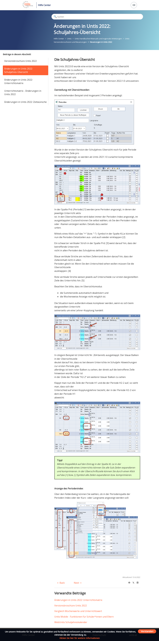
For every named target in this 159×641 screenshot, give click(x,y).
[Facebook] (130, 582)
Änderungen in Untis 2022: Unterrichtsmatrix (18, 81)
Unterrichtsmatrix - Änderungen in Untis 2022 (22, 92)
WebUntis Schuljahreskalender (70, 622)
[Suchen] (97, 17)
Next (77, 582)
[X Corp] (134, 582)
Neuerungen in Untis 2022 (101, 42)
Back (61, 582)
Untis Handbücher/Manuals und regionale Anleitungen (98, 38)
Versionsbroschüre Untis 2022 (20, 61)
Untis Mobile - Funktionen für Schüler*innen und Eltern (84, 616)
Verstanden (147, 631)
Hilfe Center (44, 5)
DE (134, 5)
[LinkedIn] (138, 582)
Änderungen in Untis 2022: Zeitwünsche (25, 102)
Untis (69, 38)
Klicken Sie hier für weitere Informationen (79, 638)
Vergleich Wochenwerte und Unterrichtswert (78, 611)
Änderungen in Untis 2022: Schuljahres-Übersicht (18, 70)
